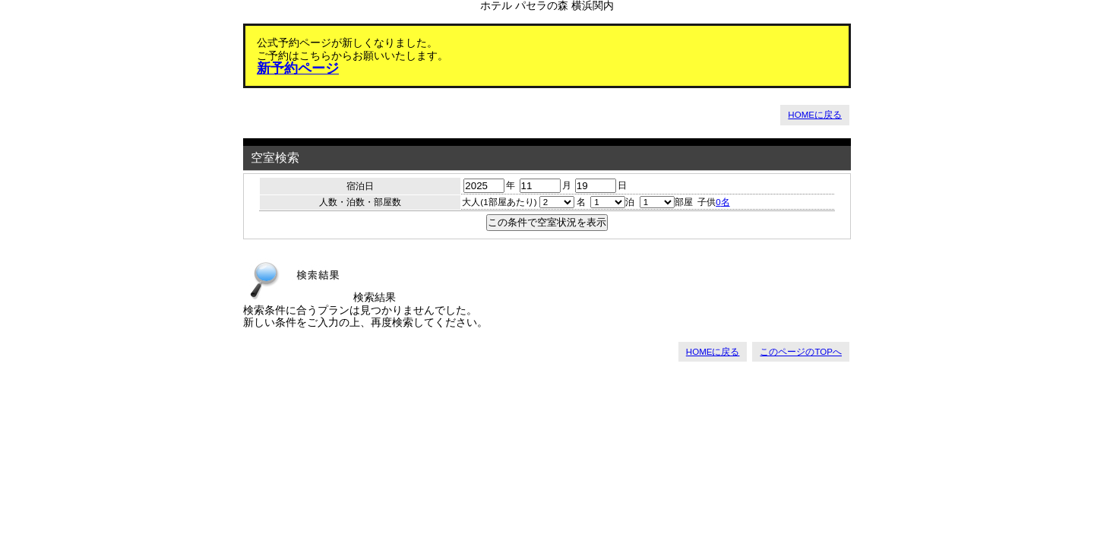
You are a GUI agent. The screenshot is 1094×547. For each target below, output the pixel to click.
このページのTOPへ (801, 351)
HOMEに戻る (815, 114)
